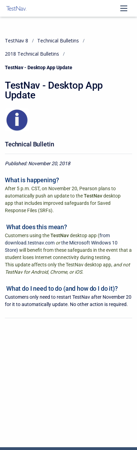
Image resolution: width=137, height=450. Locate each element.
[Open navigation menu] (123, 8)
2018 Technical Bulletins (32, 53)
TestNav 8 (16, 40)
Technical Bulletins (58, 40)
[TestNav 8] (16, 8)
